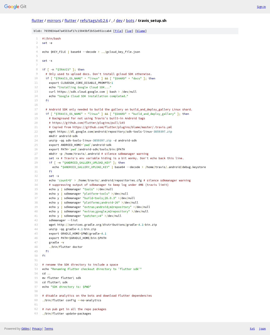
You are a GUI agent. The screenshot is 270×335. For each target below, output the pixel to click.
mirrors (54, 20)
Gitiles (25, 329)
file (118, 31)
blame (141, 31)
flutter (37, 20)
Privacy (37, 329)
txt (252, 328)
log (129, 31)
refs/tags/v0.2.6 (94, 20)
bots (130, 20)
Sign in (261, 7)
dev (119, 20)
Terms (48, 329)
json (262, 328)
